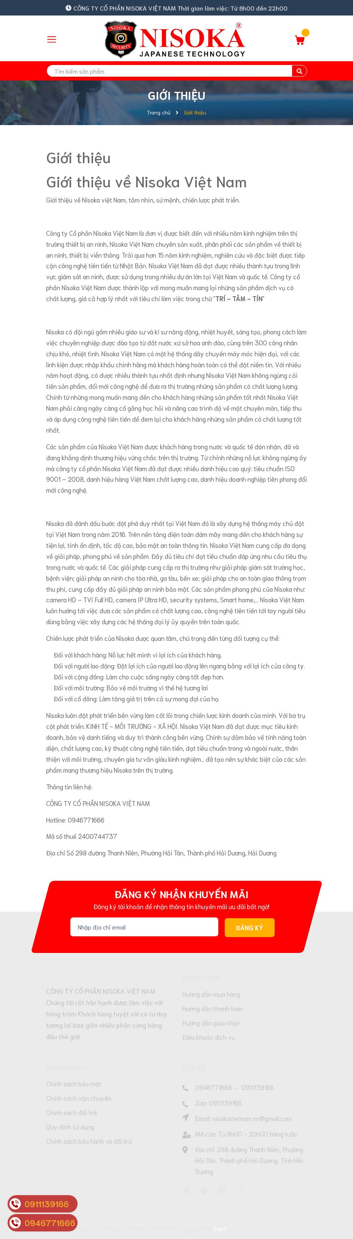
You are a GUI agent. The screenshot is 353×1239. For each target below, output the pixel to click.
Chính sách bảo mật (73, 1083)
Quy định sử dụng (70, 1126)
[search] (176, 70)
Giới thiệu (78, 156)
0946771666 (213, 1087)
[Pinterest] (221, 1191)
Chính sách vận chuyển (78, 1098)
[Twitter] (204, 1191)
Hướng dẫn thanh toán (212, 1008)
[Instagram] (239, 1191)
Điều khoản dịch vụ (208, 1037)
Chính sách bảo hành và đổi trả (89, 1141)
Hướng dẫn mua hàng (211, 994)
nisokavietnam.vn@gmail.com (252, 1118)
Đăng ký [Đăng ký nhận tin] (249, 927)
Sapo (220, 1228)
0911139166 (257, 1087)
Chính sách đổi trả (71, 1112)
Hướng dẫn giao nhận (211, 1022)
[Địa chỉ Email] (144, 926)
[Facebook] (186, 1191)
